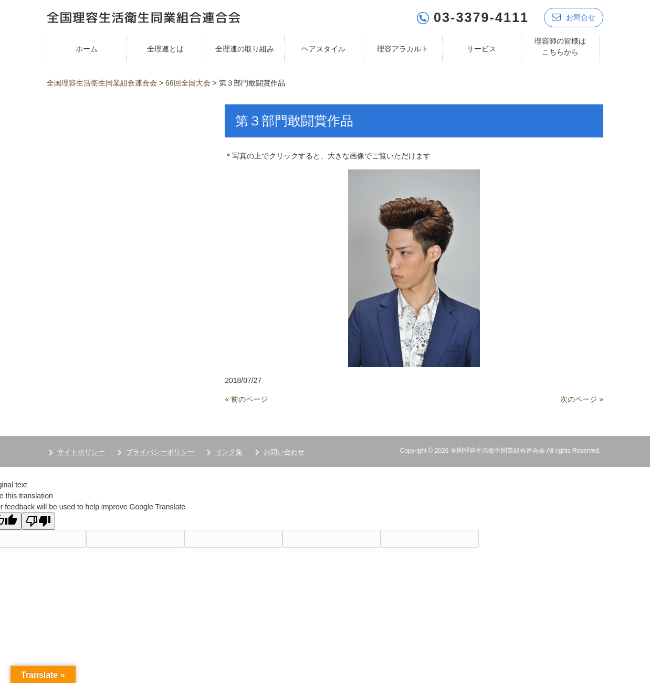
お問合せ (573, 17)
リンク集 (229, 452)
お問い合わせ (284, 452)
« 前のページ (246, 399)
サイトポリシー (81, 452)
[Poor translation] (38, 521)
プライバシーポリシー (160, 452)
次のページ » (581, 399)
